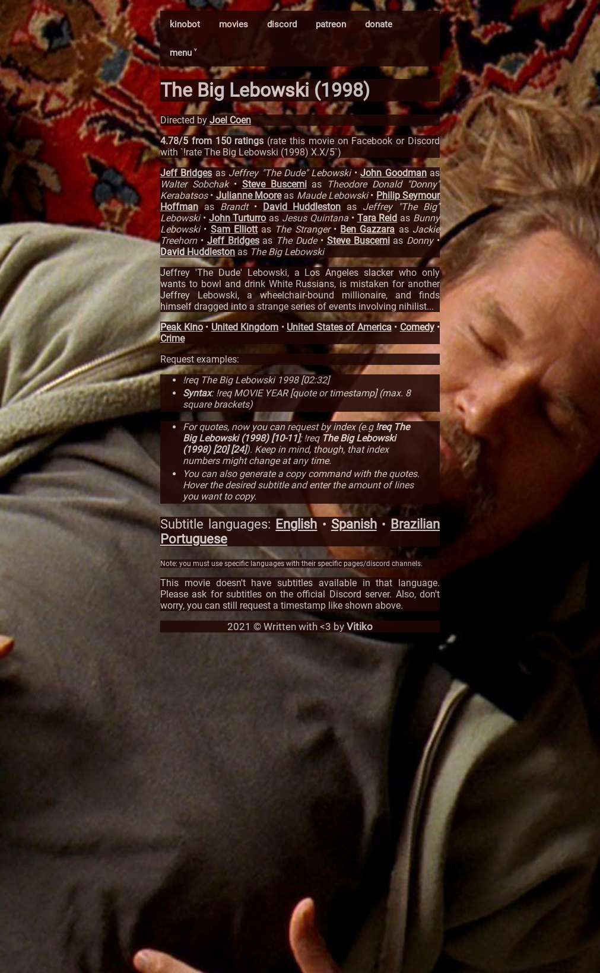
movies (233, 24)
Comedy (417, 327)
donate (378, 24)
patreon (331, 24)
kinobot (185, 24)
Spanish (354, 524)
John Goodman (393, 173)
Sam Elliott (234, 229)
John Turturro (237, 218)
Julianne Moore (248, 195)
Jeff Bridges (186, 173)
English (296, 524)
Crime (172, 338)
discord (282, 24)
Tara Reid (377, 218)
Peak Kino (181, 327)
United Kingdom (245, 327)
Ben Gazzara (367, 229)
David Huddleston (302, 206)
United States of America (339, 327)
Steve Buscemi (274, 184)
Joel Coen (230, 120)
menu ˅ (183, 52)
